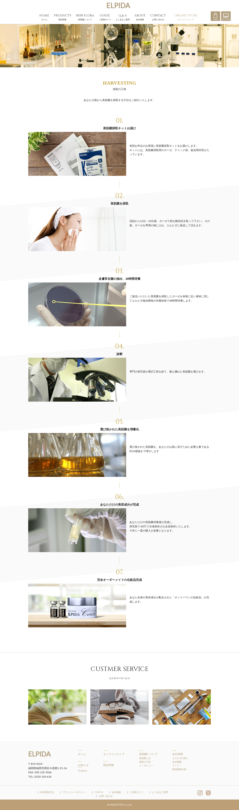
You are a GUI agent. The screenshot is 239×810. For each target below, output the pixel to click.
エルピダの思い (180, 758)
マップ (175, 765)
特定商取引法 (47, 792)
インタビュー (146, 765)
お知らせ (83, 765)
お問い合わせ (106, 796)
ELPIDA (118, 5)
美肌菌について (148, 754)
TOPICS (82, 770)
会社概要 (177, 761)
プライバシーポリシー (74, 792)
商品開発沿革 (179, 769)
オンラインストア (113, 754)
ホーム (82, 754)
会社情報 (177, 754)
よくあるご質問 (160, 792)
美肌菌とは (145, 758)
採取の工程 (145, 761)
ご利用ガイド (136, 792)
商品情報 (108, 765)
